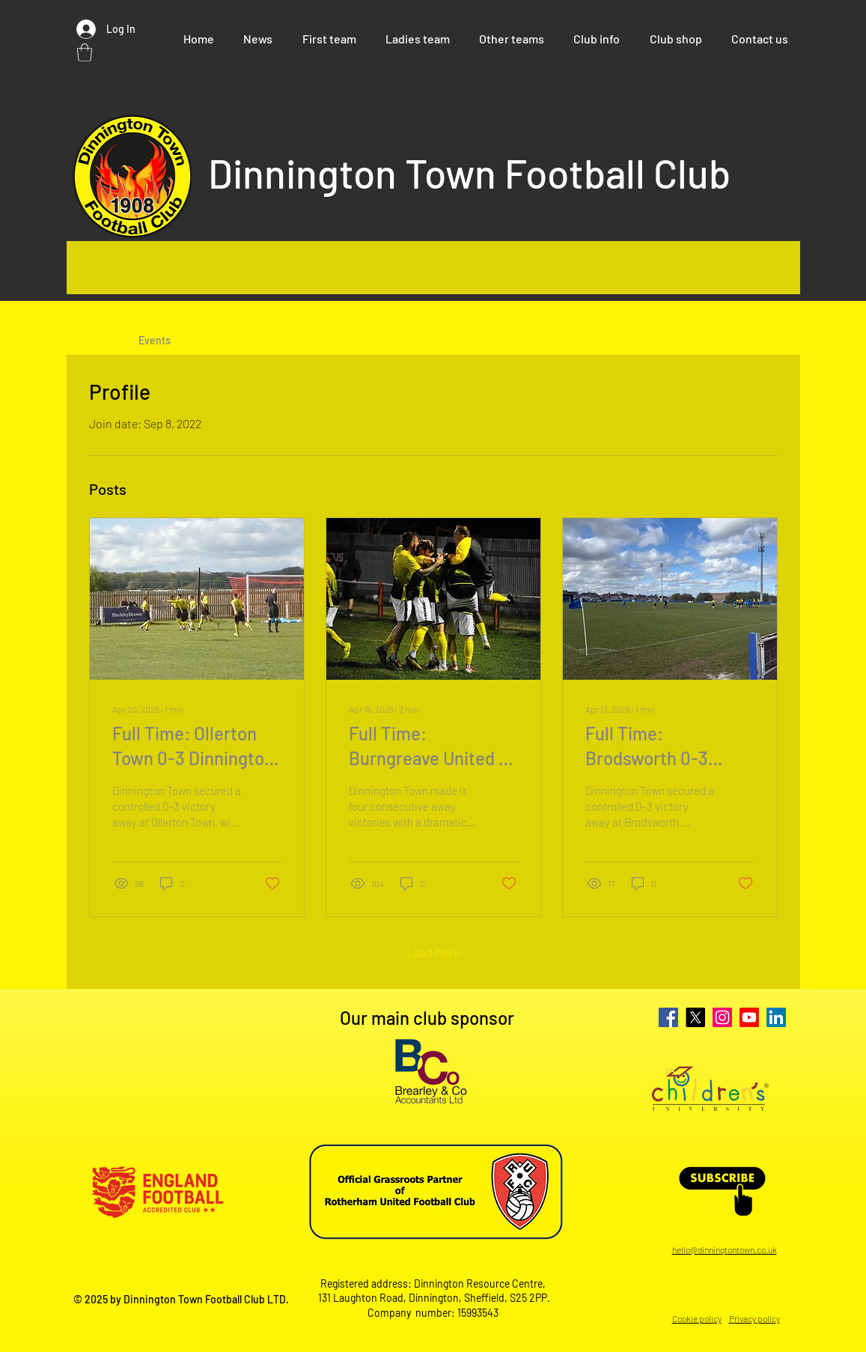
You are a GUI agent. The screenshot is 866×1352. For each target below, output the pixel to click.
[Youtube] (749, 1017)
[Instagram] (722, 1017)
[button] (84, 52)
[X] (695, 1017)
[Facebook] (668, 1017)
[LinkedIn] (776, 1017)
